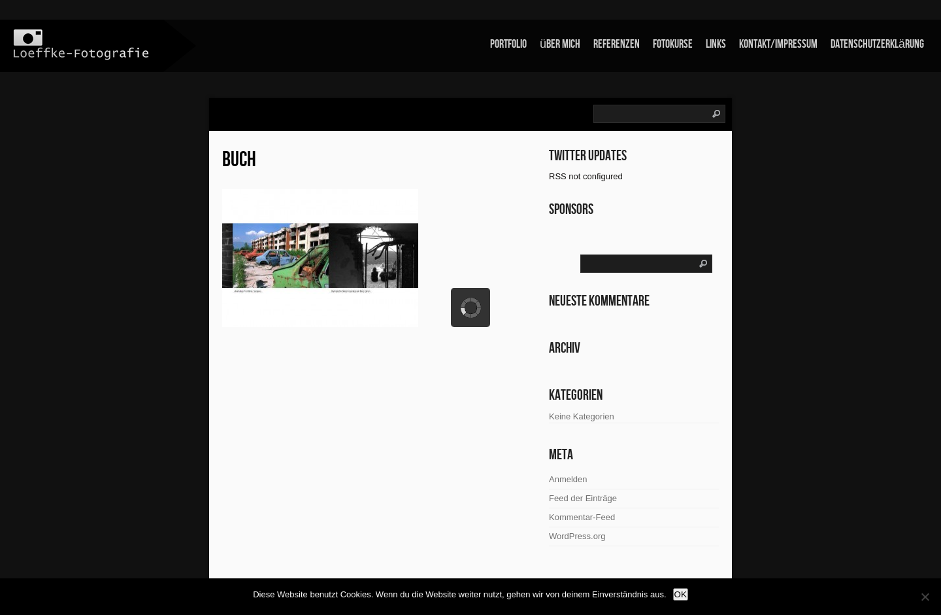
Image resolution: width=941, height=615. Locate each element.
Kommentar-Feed (582, 517)
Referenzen (616, 44)
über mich (560, 44)
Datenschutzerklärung (877, 44)
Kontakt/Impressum (778, 44)
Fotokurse (673, 44)
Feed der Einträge (583, 498)
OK (680, 594)
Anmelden (568, 479)
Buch (239, 160)
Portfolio (508, 44)
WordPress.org (577, 536)
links (716, 44)
